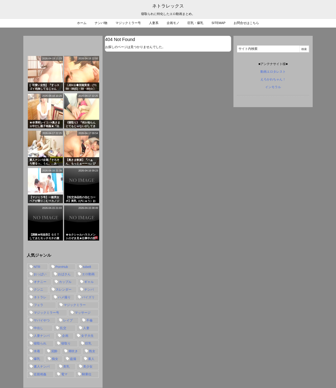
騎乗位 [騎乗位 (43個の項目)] (86, 374)
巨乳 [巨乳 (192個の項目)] (88, 343)
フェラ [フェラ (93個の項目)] (38, 305)
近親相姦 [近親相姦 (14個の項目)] (40, 374)
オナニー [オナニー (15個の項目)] (40, 282)
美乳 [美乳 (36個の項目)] (66, 366)
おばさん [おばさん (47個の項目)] (64, 274)
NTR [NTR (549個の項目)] (37, 267)
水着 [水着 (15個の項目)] (37, 351)
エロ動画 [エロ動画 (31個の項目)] (88, 274)
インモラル (273, 87)
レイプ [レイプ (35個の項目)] (68, 320)
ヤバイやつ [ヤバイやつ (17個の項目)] (42, 320)
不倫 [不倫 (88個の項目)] (89, 320)
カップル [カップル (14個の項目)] (65, 282)
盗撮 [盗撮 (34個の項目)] (73, 359)
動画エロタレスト (273, 71)
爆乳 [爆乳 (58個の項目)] (37, 359)
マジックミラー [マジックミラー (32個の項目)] (75, 305)
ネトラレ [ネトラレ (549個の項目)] (40, 297)
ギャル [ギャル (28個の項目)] (89, 282)
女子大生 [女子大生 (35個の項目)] (87, 335)
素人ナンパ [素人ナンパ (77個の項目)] (42, 366)
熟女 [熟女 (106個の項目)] (92, 351)
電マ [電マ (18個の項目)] (64, 374)
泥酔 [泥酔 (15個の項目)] (54, 351)
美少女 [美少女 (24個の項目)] (88, 366)
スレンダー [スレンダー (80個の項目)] (64, 289)
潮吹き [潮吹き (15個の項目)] (73, 351)
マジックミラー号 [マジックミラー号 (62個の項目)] (46, 312)
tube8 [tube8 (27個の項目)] (87, 267)
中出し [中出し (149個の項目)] (38, 328)
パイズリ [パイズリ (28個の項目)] (88, 297)
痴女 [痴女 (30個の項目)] (55, 359)
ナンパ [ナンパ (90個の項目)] (89, 289)
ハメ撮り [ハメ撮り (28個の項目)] (64, 297)
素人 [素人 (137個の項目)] (91, 359)
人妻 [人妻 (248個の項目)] (86, 328)
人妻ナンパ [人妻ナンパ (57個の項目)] (42, 335)
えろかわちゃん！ (273, 79)
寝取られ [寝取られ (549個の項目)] (40, 343)
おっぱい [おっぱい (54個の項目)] (40, 274)
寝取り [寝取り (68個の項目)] (66, 343)
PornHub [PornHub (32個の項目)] (61, 267)
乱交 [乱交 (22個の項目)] (63, 328)
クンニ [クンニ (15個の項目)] (38, 289)
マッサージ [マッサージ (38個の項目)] (83, 312)
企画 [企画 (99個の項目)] (65, 335)
